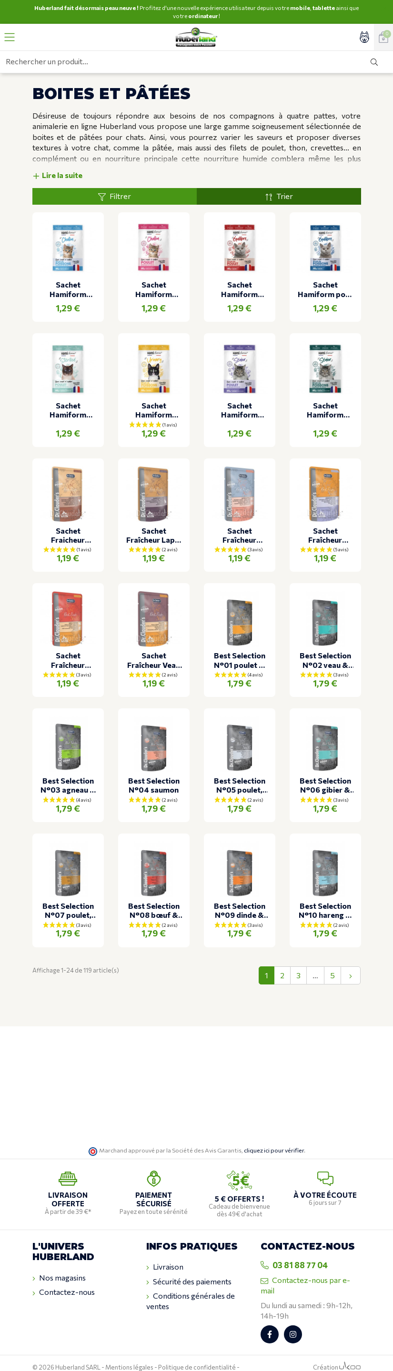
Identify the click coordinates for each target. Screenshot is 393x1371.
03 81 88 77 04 (294, 1250)
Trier (279, 181)
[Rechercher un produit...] (178, 62)
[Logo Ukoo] (350, 1351)
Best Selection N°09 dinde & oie (239, 894)
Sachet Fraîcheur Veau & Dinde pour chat (153, 645)
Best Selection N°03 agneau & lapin (68, 770)
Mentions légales (129, 1351)
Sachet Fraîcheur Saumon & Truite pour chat (239, 519)
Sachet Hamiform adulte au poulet (239, 274)
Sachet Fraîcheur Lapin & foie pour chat (153, 519)
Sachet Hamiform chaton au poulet (153, 274)
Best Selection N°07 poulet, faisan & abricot (68, 894)
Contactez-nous (63, 1277)
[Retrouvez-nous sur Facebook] (270, 1319)
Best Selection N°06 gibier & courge (325, 770)
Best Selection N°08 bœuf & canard (154, 894)
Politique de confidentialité (197, 1351)
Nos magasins (59, 1262)
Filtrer (114, 181)
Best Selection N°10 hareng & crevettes (325, 894)
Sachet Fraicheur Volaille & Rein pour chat (68, 519)
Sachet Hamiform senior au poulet (239, 394)
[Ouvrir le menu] (9, 37)
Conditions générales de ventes (190, 1285)
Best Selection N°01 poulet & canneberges (239, 645)
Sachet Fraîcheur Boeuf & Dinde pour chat (68, 645)
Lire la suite (57, 159)
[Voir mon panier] (383, 37)
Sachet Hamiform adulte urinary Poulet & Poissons (154, 394)
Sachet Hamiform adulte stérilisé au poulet (67, 394)
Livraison (164, 1251)
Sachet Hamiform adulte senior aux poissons (325, 394)
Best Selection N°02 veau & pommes (325, 645)
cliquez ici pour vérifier (274, 1135)
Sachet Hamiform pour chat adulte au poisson (325, 274)
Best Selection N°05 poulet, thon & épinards (239, 770)
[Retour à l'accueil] (196, 37)
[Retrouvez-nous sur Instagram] (293, 1319)
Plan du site (48, 1360)
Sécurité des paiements (189, 1266)
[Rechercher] (374, 62)
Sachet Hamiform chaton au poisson (68, 274)
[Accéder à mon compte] (364, 37)
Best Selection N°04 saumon (154, 770)
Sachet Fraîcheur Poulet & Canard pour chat (325, 519)
